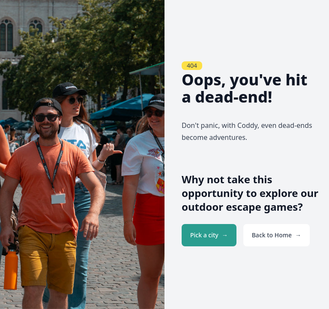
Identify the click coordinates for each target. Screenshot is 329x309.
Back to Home (272, 235)
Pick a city (204, 235)
